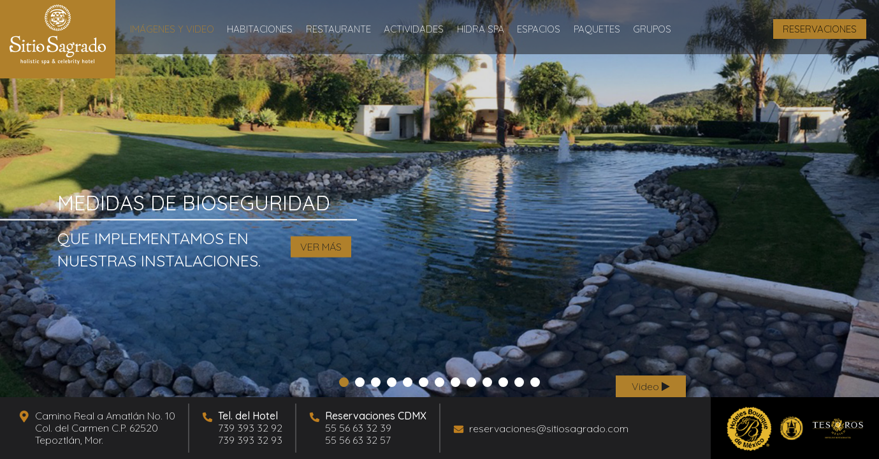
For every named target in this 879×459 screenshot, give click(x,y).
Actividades (414, 29)
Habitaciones (260, 29)
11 (501, 383)
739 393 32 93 (250, 439)
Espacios (538, 29)
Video (651, 386)
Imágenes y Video (172, 29)
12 (517, 383)
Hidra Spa (480, 29)
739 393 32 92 (250, 427)
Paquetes (597, 29)
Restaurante (338, 29)
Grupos (652, 29)
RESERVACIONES (820, 29)
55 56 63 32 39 (358, 427)
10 (486, 383)
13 (533, 383)
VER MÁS (321, 246)
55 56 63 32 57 (358, 439)
